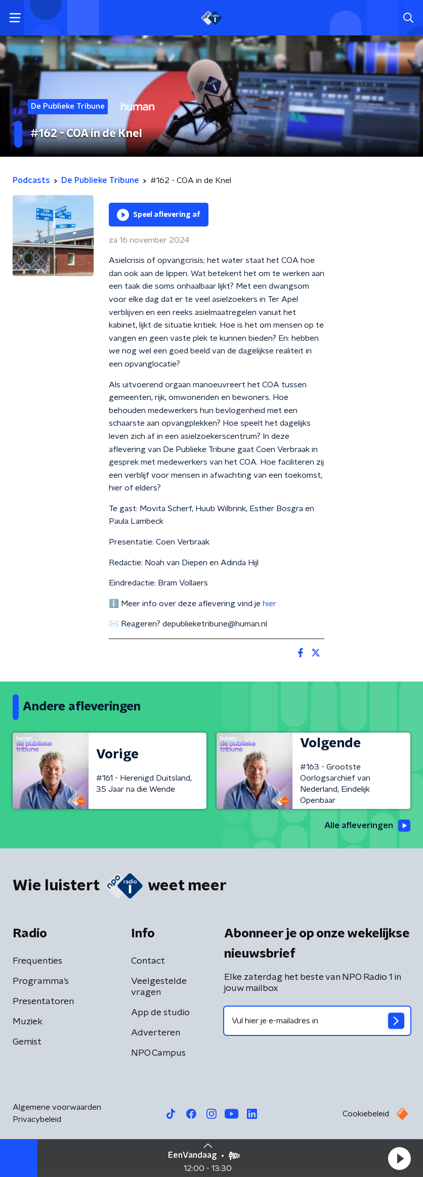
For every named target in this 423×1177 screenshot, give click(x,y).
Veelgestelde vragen (159, 987)
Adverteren (155, 1033)
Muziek (28, 1022)
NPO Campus (158, 1053)
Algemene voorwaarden (57, 1108)
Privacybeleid (37, 1120)
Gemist (27, 1042)
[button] (399, 1158)
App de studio (160, 1013)
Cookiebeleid (366, 1114)
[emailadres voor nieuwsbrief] (317, 1021)
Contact (148, 961)
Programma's (41, 981)
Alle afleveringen (365, 826)
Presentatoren (43, 1002)
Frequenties (37, 961)
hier (269, 604)
